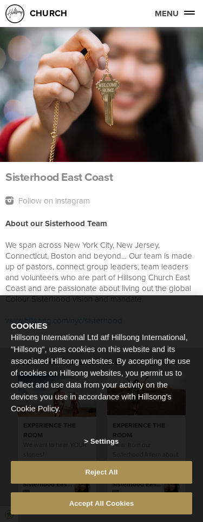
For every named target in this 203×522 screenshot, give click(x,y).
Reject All (101, 473)
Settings (104, 443)
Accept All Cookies (101, 504)
